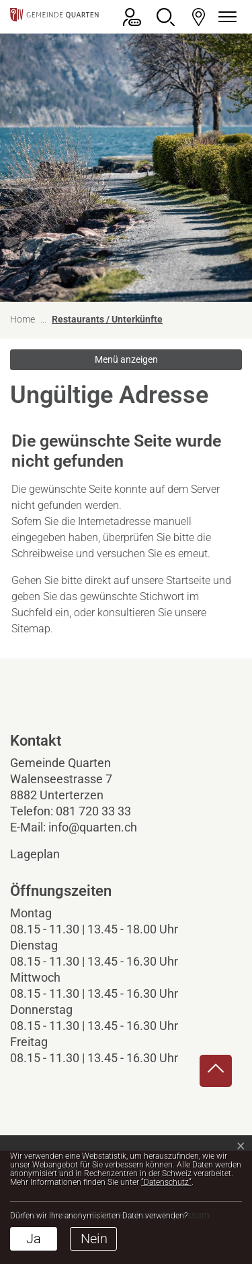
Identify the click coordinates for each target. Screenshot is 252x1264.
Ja (33, 1238)
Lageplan (46, 854)
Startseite (188, 580)
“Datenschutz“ (166, 1182)
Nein (94, 1238)
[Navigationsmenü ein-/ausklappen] (225, 17)
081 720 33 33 (93, 811)
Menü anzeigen (126, 359)
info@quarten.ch (92, 827)
